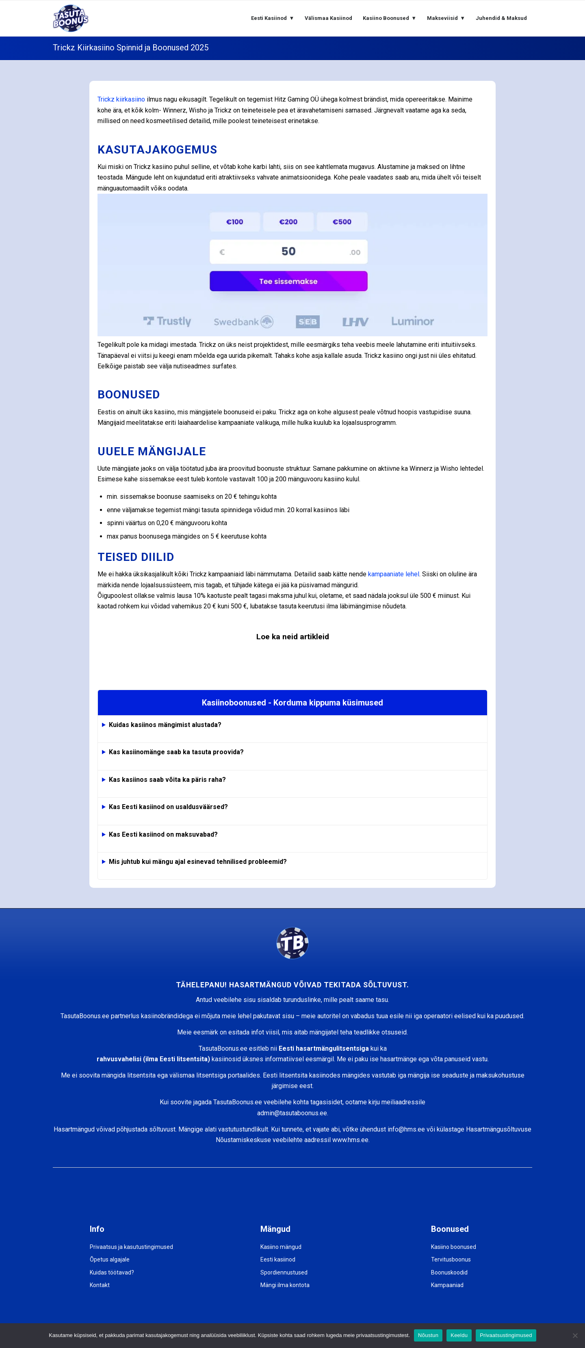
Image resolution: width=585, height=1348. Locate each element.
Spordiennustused (284, 1272)
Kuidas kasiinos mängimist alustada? (165, 725)
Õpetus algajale (110, 1259)
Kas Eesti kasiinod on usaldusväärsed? (168, 807)
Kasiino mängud (280, 1247)
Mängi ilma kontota (285, 1285)
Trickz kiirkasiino (121, 99)
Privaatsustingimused (506, 1335)
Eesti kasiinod (277, 1259)
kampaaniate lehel (393, 574)
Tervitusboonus (451, 1259)
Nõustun (428, 1335)
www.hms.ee (350, 1140)
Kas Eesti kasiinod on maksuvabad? (163, 834)
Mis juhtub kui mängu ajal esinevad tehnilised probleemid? (198, 861)
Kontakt (100, 1285)
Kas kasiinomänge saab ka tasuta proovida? (176, 752)
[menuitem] (272, 18)
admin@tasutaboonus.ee (292, 1113)
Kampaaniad (447, 1285)
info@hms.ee (406, 1129)
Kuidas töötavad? (112, 1272)
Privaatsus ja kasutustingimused (131, 1247)
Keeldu (459, 1335)
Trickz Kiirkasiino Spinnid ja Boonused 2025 (130, 47)
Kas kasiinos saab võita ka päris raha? (167, 779)
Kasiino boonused (453, 1247)
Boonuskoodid (449, 1272)
